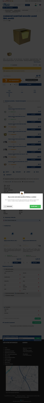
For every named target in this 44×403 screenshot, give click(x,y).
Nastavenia (8, 206)
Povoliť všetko (35, 206)
